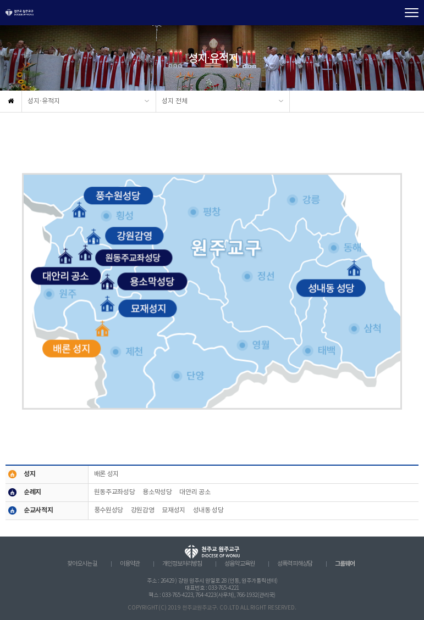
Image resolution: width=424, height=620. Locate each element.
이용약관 (130, 564)
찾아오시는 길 (82, 564)
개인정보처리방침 (182, 564)
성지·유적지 (43, 101)
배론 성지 (106, 474)
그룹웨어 (345, 563)
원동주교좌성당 (114, 492)
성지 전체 (175, 101)
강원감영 (143, 510)
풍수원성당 (108, 510)
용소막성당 (157, 492)
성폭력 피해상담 (294, 564)
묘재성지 (173, 510)
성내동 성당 (208, 510)
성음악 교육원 (239, 564)
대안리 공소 (194, 492)
